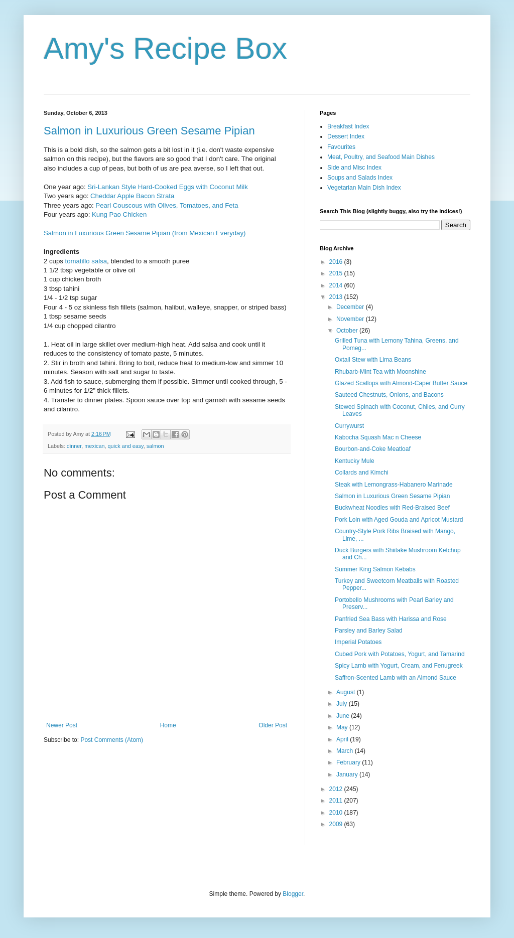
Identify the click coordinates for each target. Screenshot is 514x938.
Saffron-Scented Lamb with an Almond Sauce (395, 677)
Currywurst (349, 425)
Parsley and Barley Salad (369, 630)
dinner (74, 446)
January (347, 774)
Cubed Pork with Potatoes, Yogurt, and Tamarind (400, 654)
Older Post (273, 725)
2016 (336, 261)
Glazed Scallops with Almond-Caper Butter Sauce (401, 383)
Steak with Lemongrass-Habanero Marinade (394, 484)
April (343, 739)
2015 (336, 273)
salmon (155, 446)
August (346, 692)
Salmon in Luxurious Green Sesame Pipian (149, 130)
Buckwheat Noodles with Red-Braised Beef (392, 507)
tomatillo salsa (86, 261)
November (351, 319)
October (347, 330)
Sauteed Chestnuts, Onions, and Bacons (389, 394)
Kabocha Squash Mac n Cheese (378, 437)
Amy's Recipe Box (165, 48)
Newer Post (61, 725)
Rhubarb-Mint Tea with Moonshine (380, 371)
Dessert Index (345, 136)
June (343, 715)
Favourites (341, 146)
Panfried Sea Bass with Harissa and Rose (391, 618)
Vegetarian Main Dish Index (364, 187)
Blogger (293, 893)
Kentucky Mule (354, 460)
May (342, 727)
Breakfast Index (348, 126)
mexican (94, 446)
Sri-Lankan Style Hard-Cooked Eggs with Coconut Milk (167, 187)
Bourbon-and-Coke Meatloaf (373, 448)
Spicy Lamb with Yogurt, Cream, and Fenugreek (399, 665)
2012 (336, 789)
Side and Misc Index (354, 167)
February (349, 762)
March (345, 750)
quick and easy (125, 446)
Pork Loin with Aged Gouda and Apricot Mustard (399, 519)
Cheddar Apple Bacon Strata (132, 196)
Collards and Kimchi (362, 472)
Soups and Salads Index (360, 177)
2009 (336, 824)
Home (168, 725)
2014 (336, 285)
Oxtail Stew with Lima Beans (373, 359)
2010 (336, 812)
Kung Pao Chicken (119, 214)
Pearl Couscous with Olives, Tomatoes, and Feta (166, 205)
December (351, 306)
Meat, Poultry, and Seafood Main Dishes (381, 157)
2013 (336, 296)
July (342, 703)
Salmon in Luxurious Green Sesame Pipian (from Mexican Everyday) (144, 233)
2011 (336, 800)
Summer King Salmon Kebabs (375, 569)
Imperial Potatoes (358, 642)
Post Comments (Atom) (111, 739)
